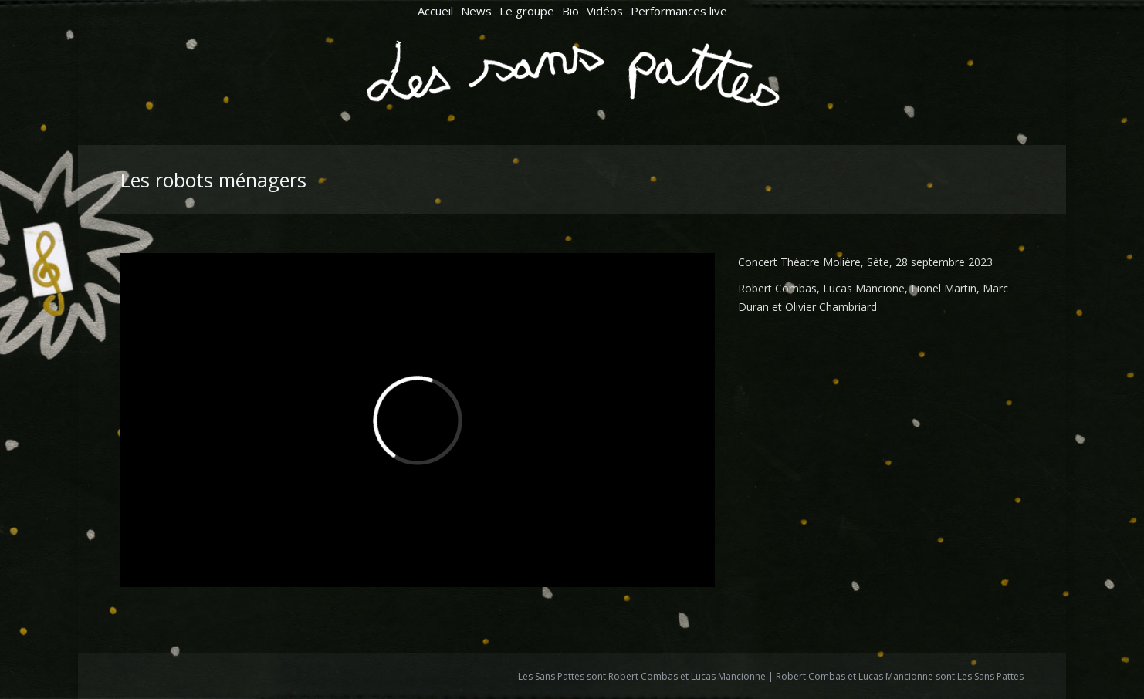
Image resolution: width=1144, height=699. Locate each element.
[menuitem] (435, 11)
